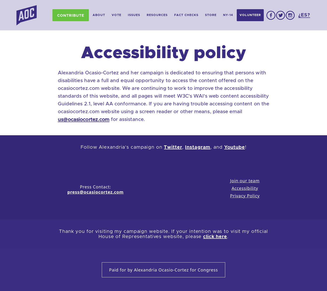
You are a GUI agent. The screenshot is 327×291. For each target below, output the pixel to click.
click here (215, 236)
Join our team (245, 180)
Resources (157, 15)
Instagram (197, 147)
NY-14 (228, 15)
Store (211, 15)
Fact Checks (186, 15)
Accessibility (245, 188)
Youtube (234, 147)
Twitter (173, 147)
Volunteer (250, 15)
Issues (134, 15)
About (99, 15)
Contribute (70, 15)
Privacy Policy (245, 195)
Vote (116, 15)
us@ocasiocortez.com (84, 119)
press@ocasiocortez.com (95, 192)
